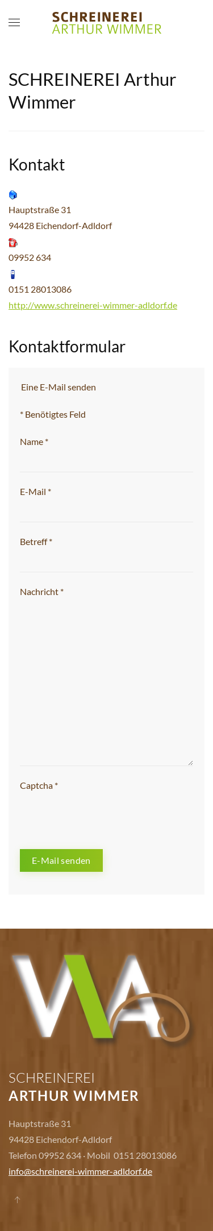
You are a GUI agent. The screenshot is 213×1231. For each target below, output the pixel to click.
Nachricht (42, 591)
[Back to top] (17, 1199)
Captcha (39, 785)
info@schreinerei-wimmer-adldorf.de (80, 1171)
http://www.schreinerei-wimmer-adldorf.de (93, 305)
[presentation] (106, 815)
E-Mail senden (61, 860)
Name (34, 441)
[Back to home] (106, 22)
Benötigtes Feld (53, 414)
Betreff (36, 541)
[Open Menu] (14, 22)
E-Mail (35, 491)
